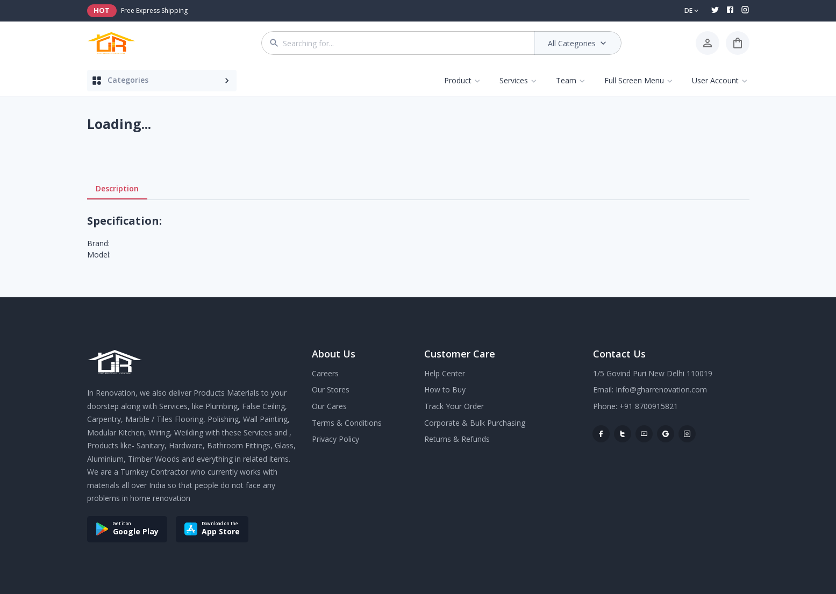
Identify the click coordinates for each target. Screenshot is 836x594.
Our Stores (330, 389)
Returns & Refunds (457, 439)
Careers (325, 373)
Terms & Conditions (347, 423)
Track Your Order (454, 406)
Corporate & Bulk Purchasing (474, 423)
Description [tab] (117, 188)
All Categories (578, 43)
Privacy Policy (335, 439)
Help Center (444, 373)
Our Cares (329, 406)
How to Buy (445, 389)
